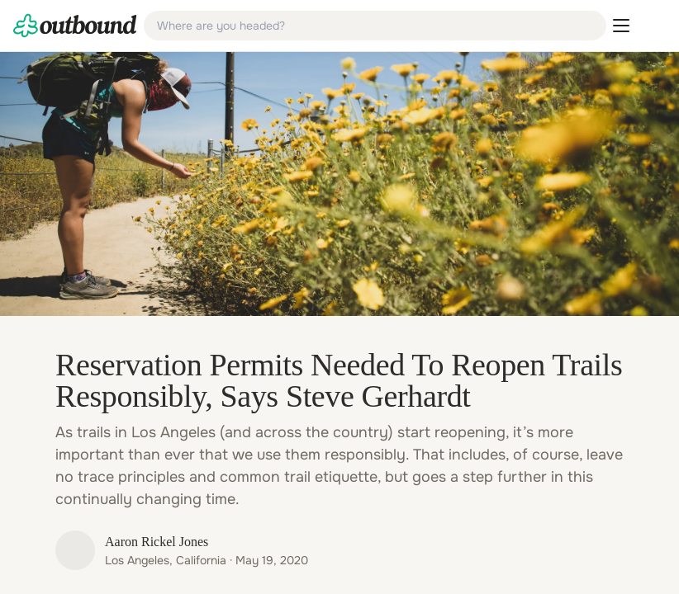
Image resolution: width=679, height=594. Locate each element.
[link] (75, 25)
